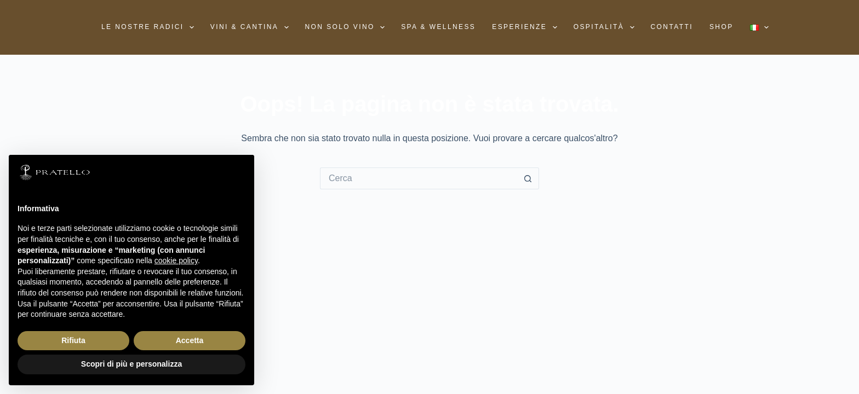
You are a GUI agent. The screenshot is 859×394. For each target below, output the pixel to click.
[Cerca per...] (418, 178)
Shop (721, 27)
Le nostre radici (149, 27)
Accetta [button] (190, 340)
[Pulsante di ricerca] (528, 178)
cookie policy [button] (176, 260)
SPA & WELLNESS (438, 27)
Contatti (672, 27)
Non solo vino (347, 27)
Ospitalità (606, 27)
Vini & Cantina (251, 27)
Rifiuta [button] (73, 340)
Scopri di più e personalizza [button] (131, 364)
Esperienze (526, 27)
